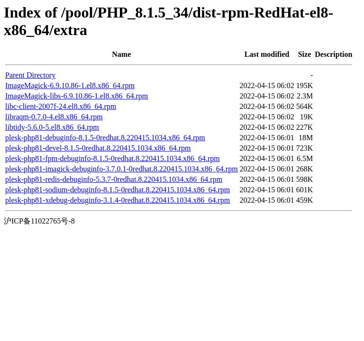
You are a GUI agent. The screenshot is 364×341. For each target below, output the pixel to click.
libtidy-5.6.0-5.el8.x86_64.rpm (52, 127)
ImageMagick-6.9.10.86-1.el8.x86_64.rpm (70, 85)
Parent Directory (30, 75)
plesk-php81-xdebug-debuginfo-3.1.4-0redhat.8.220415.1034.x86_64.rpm (117, 200)
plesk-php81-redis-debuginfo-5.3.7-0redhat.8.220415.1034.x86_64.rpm (113, 179)
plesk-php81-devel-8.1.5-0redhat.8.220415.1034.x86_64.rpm (98, 148)
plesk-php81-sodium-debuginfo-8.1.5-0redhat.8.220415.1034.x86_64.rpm (117, 190)
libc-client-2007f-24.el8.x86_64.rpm (60, 106)
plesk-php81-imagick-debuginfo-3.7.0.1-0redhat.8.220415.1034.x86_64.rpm (121, 169)
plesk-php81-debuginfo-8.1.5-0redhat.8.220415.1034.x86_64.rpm (105, 138)
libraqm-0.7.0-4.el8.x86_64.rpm (54, 117)
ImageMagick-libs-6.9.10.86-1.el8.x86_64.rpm (76, 96)
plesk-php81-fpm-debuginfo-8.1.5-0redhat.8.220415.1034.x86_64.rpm (112, 158)
